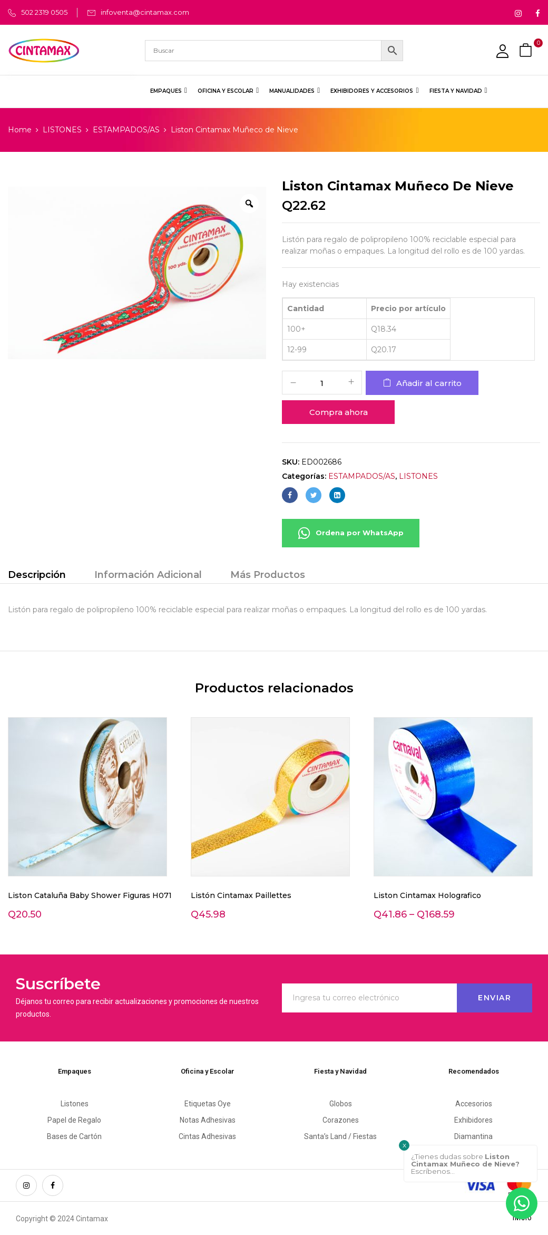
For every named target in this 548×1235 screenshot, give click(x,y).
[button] (527, 50)
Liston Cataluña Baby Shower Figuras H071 (90, 895)
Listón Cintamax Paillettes (241, 895)
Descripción (37, 575)
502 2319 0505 (44, 12)
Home (20, 129)
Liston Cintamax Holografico (427, 895)
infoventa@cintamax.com (145, 12)
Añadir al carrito (429, 383)
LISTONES (62, 129)
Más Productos (267, 575)
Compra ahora (338, 412)
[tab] (37, 576)
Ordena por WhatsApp (351, 533)
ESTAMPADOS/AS (126, 129)
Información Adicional (148, 575)
